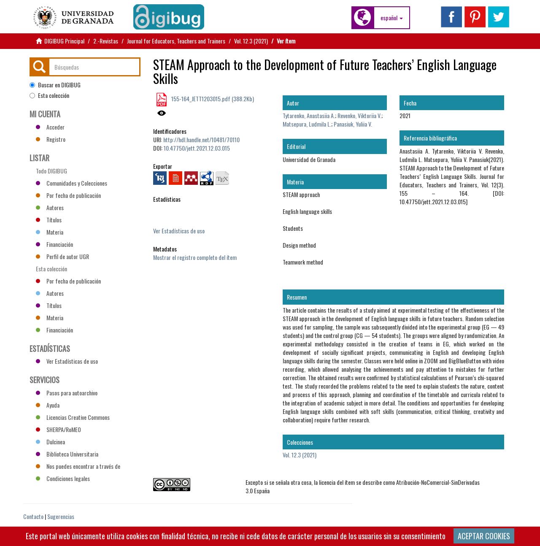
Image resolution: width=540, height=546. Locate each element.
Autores (50, 207)
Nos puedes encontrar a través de (78, 466)
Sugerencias (60, 516)
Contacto (33, 516)
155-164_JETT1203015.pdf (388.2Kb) (212, 98)
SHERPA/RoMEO (58, 429)
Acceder (50, 126)
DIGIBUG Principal (64, 40)
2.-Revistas (105, 40)
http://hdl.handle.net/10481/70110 (201, 139)
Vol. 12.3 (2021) (251, 40)
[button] (391, 17)
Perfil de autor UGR (62, 256)
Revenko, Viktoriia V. (359, 115)
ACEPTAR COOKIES (484, 535)
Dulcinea (50, 441)
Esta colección (49, 95)
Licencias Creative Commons (73, 417)
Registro (50, 139)
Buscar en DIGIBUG (55, 85)
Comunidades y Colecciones (71, 182)
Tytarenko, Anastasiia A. (309, 115)
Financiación (54, 244)
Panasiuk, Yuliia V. (353, 123)
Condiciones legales (63, 478)
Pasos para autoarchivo (66, 392)
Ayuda (47, 404)
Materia (49, 231)
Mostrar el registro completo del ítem (195, 257)
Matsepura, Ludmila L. (307, 123)
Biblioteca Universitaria (67, 453)
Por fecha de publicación (68, 195)
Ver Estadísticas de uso (179, 230)
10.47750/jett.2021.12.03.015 (197, 147)
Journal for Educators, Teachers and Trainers (176, 40)
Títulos (49, 219)
